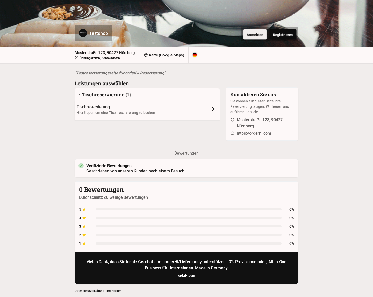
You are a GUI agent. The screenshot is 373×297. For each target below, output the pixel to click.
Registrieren (283, 34)
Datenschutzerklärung (89, 290)
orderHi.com (186, 275)
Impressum (113, 290)
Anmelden (255, 34)
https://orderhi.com (254, 133)
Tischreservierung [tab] (104, 94)
